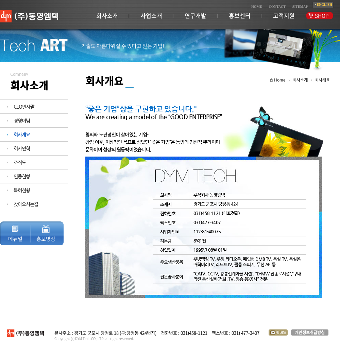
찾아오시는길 (26, 204)
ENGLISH (324, 4)
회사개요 (22, 134)
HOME (256, 6)
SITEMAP (300, 6)
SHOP (321, 15)
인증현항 (22, 176)
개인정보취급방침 (310, 332)
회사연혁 (22, 148)
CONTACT (277, 6)
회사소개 (107, 15)
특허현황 (22, 190)
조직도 (20, 162)
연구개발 (195, 15)
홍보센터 (240, 15)
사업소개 (151, 15)
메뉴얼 (15, 238)
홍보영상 (45, 238)
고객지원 (284, 15)
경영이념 (22, 120)
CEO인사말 (24, 106)
